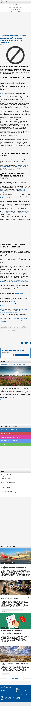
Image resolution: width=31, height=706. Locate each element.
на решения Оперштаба (15, 134)
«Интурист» (21, 106)
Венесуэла (14, 324)
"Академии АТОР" (25, 316)
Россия (13, 326)
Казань (14, 327)
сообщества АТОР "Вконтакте (13, 312)
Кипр (1, 326)
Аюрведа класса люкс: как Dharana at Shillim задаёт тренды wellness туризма (14, 484)
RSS (1, 691)
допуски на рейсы (23, 328)
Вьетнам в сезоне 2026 (5, 488)
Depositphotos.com (19, 293)
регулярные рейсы (13, 330)
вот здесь (13, 301)
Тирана (6, 324)
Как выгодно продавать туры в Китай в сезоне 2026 (11, 492)
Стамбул (12, 643)
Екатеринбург (10, 327)
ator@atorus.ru (9, 698)
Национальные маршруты (10, 441)
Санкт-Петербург (4, 327)
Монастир (25, 327)
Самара (27, 326)
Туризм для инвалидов (15, 8)
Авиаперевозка (4, 577)
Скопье (10, 326)
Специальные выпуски (9, 430)
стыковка (8, 643)
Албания (2, 324)
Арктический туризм (15, 4)
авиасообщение (16, 328)
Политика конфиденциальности (6, 687)
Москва (17, 326)
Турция (3, 672)
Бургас (10, 324)
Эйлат (27, 324)
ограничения (3, 330)
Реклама (3, 690)
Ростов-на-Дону (22, 326)
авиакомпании (9, 328)
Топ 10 (3, 444)
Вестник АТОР (5, 433)
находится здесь (4, 299)
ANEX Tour (15, 106)
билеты (21, 609)
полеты (8, 330)
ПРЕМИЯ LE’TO (15, 6)
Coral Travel (15, 274)
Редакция (3, 689)
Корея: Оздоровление (16, 11)
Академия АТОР (15, 9)
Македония (6, 326)
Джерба (21, 327)
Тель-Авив (22, 324)
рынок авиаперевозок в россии (14, 609)
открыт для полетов (5, 197)
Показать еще (15, 678)
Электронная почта (5, 352)
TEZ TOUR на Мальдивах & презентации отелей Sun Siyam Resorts (14, 480)
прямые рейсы (13, 672)
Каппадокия (8, 672)
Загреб (2, 328)
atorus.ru (28, 703)
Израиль (18, 324)
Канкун (16, 643)
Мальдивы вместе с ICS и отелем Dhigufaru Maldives (11, 476)
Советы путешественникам (10, 437)
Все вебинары (5, 495)
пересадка (4, 643)
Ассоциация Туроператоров (6, 1)
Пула (5, 328)
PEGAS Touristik (25, 107)
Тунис (18, 327)
